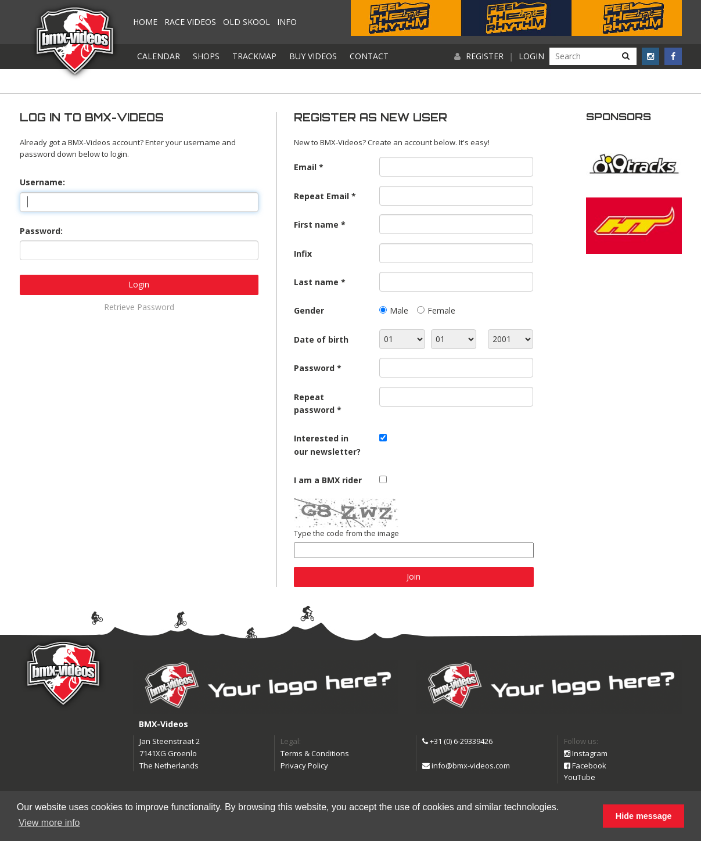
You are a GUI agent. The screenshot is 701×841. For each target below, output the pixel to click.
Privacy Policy (304, 765)
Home (145, 21)
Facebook (585, 765)
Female (441, 310)
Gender (309, 310)
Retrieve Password (139, 306)
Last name (316, 281)
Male (399, 310)
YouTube (579, 777)
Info (287, 21)
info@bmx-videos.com (466, 765)
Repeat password (314, 403)
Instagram (585, 753)
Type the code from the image (346, 533)
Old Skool (246, 21)
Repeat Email (321, 196)
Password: (41, 230)
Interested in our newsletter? (327, 445)
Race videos (190, 21)
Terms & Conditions (315, 753)
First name (316, 224)
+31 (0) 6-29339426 (457, 741)
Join (413, 576)
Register (485, 56)
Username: (42, 182)
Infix (303, 253)
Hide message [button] (644, 816)
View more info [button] (49, 823)
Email (305, 166)
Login (531, 56)
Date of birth (321, 339)
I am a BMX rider (328, 480)
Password (314, 367)
